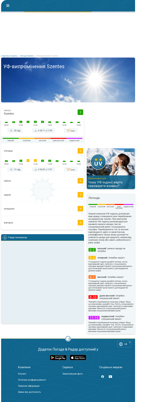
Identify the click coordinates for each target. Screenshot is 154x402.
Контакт (22, 373)
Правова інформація (28, 386)
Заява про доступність (29, 392)
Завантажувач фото (72, 373)
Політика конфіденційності (32, 380)
